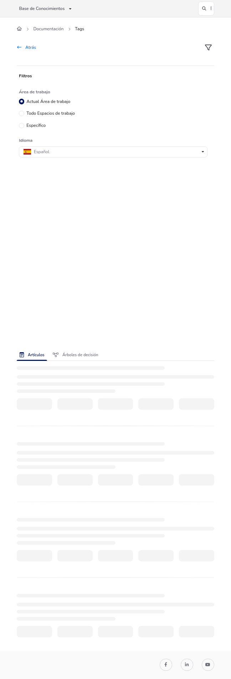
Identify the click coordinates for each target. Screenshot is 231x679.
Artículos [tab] (32, 355)
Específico (36, 125)
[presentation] (33, 355)
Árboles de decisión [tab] (75, 355)
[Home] (19, 29)
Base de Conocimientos (42, 8)
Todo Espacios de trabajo (51, 113)
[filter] (208, 47)
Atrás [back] (26, 47)
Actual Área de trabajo (49, 101)
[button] (206, 8)
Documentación (48, 29)
